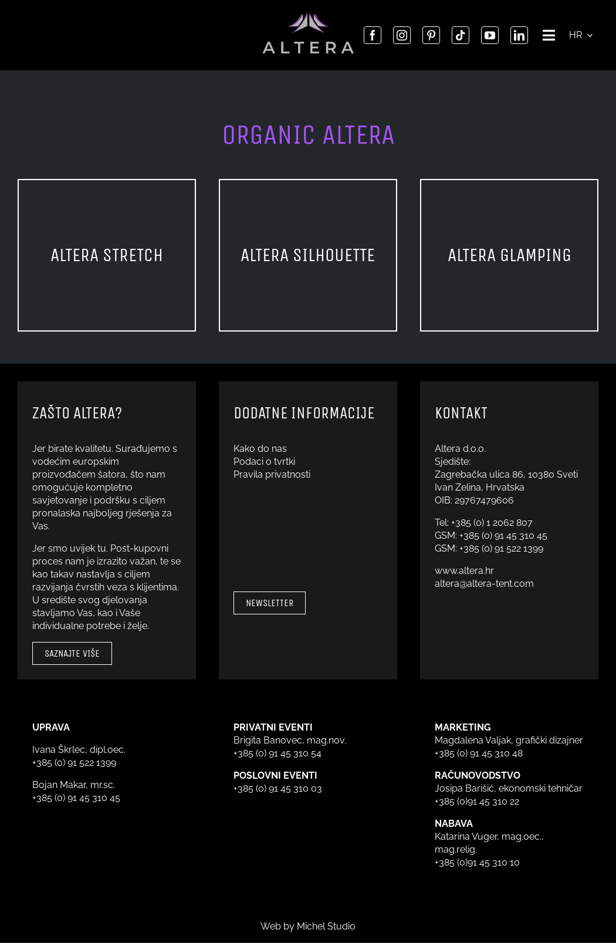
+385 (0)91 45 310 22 (477, 801)
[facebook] (372, 35)
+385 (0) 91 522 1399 (501, 548)
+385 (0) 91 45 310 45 (503, 535)
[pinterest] (431, 35)
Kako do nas (260, 448)
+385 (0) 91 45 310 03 (277, 788)
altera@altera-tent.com (484, 583)
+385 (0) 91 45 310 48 (479, 753)
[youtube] (490, 35)
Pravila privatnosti (271, 474)
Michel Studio (326, 926)
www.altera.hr (464, 570)
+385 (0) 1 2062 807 (492, 522)
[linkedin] (519, 35)
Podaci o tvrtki (264, 461)
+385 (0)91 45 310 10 (477, 862)
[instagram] (402, 35)
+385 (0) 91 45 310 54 (277, 753)
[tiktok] (460, 35)
